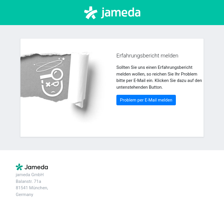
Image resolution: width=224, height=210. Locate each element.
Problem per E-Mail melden (146, 100)
